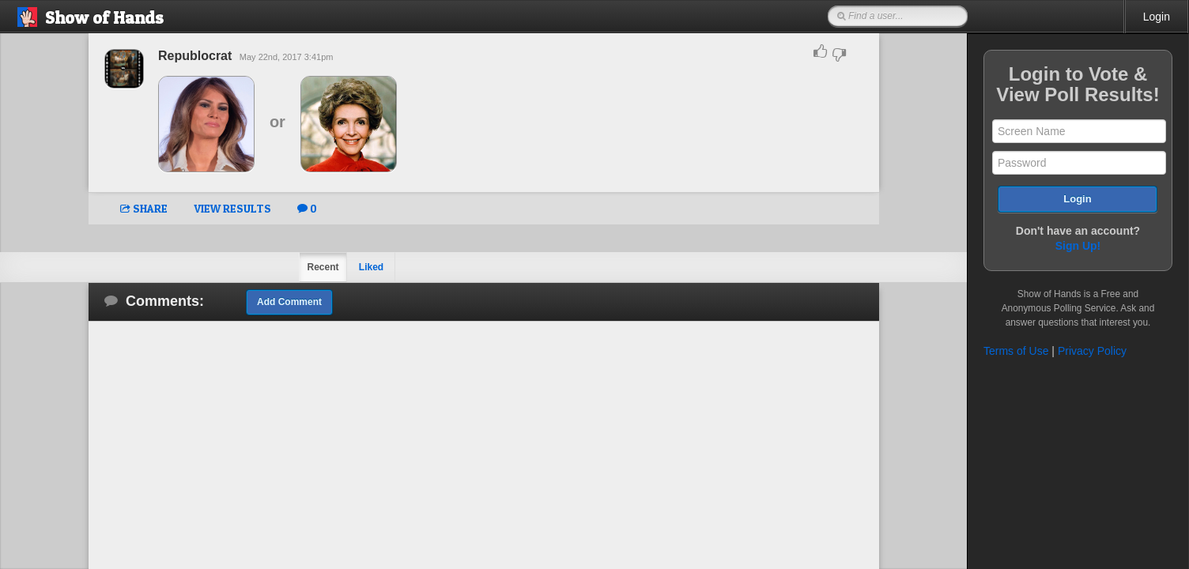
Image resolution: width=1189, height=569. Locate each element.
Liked (371, 267)
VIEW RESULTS (232, 208)
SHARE (144, 208)
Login (1156, 16)
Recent (322, 267)
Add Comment (289, 301)
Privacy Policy (1092, 351)
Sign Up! (1078, 245)
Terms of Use (1015, 351)
